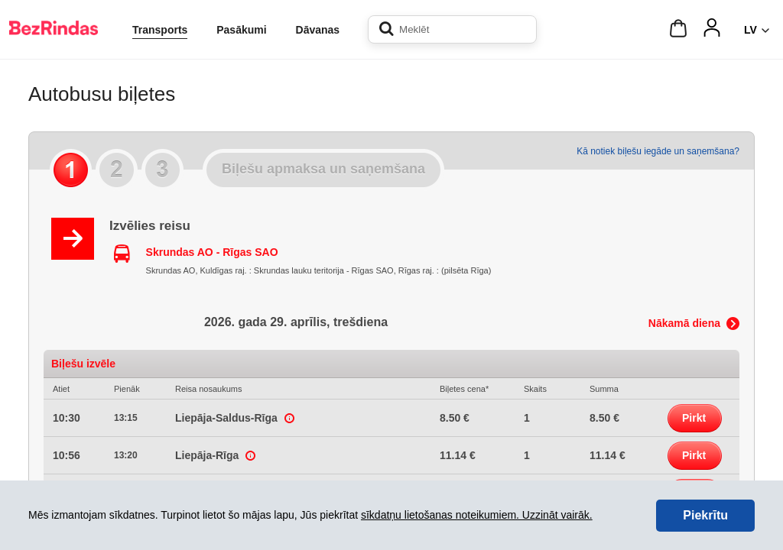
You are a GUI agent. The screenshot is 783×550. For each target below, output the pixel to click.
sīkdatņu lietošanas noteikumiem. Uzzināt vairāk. (477, 515)
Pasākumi (241, 30)
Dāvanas (318, 30)
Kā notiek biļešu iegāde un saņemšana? (658, 151)
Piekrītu (705, 515)
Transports (159, 30)
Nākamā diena (684, 323)
